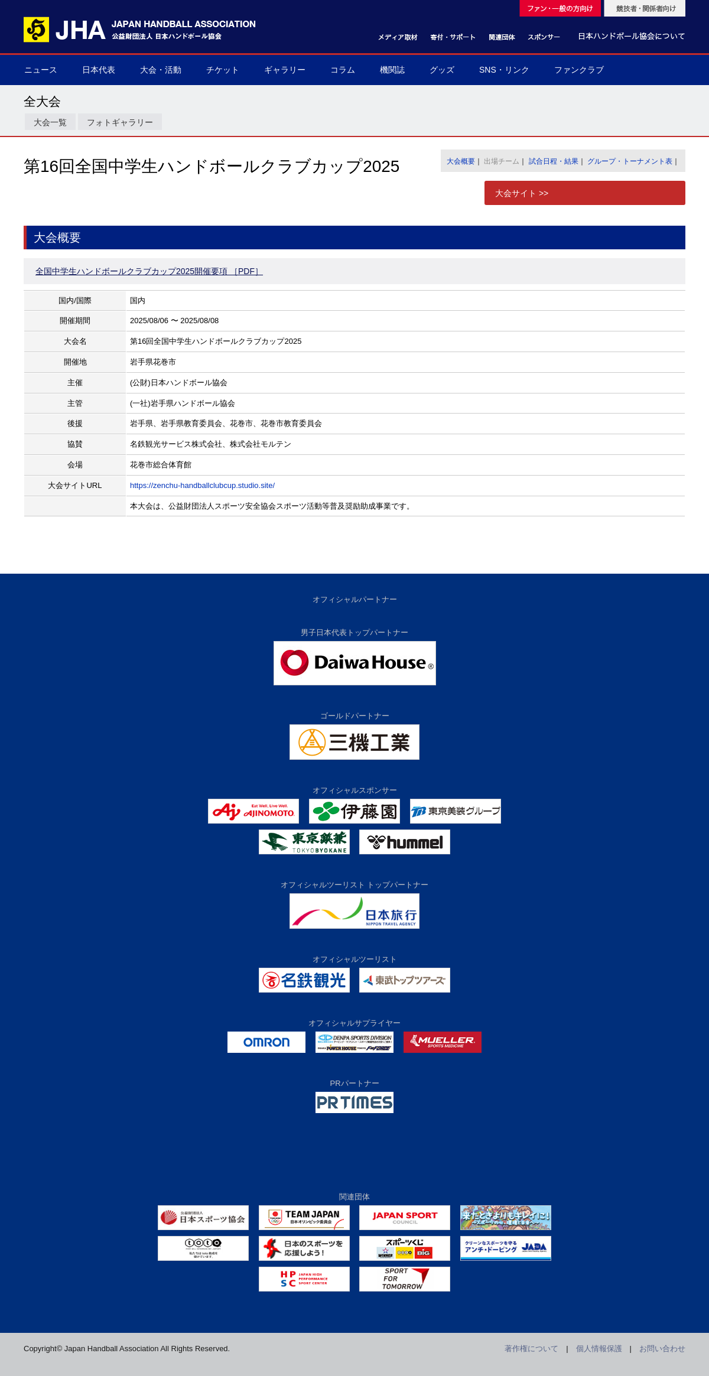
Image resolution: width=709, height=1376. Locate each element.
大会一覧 (50, 122)
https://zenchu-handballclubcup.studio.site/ (202, 485)
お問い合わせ (662, 1348)
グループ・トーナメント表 (629, 161)
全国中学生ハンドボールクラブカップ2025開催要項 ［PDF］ (149, 271)
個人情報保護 (599, 1348)
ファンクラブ (579, 69)
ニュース (40, 69)
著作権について (531, 1348)
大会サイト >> (521, 193)
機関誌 (392, 69)
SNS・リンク (504, 69)
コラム (342, 69)
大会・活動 (160, 69)
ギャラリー (284, 69)
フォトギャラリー (120, 122)
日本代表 (98, 69)
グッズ (442, 69)
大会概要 (461, 161)
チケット (222, 69)
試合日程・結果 (553, 161)
